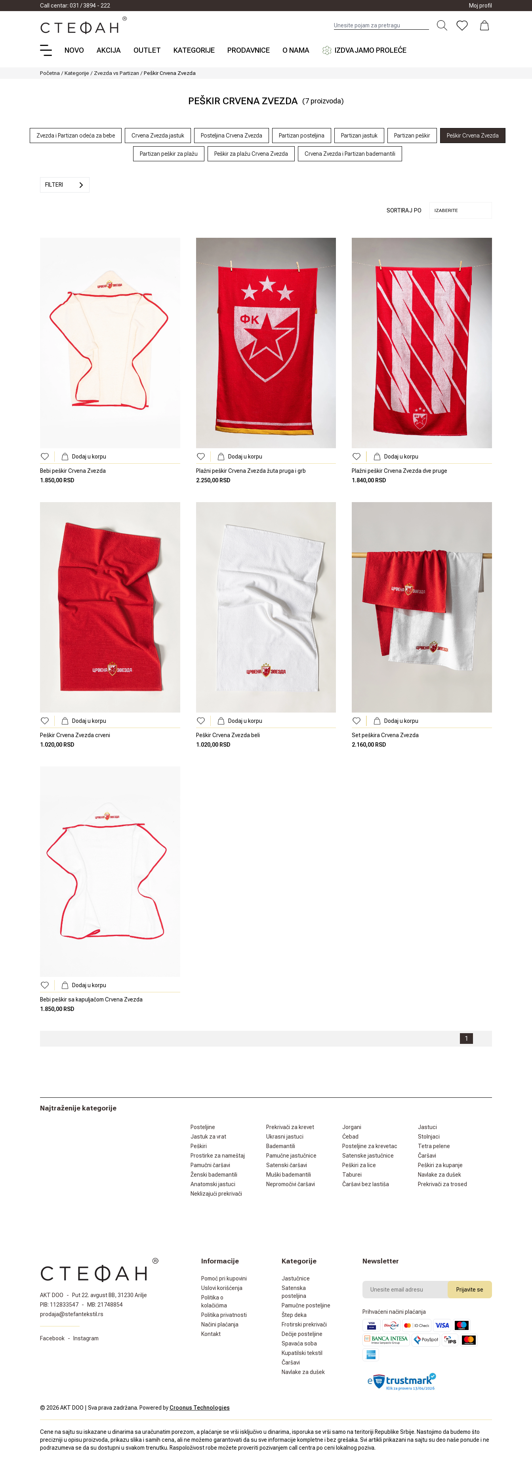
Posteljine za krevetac (369, 1146)
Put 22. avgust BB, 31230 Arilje (109, 1295)
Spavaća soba (299, 1343)
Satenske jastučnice (368, 1155)
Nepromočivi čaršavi (290, 1184)
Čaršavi (427, 1155)
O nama (295, 50)
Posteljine (203, 1127)
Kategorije (194, 50)
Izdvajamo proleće (364, 50)
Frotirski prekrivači (304, 1324)
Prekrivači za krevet (290, 1127)
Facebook (52, 1338)
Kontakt (211, 1334)
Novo (74, 50)
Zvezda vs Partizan (116, 73)
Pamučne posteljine (306, 1305)
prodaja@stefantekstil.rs (71, 1314)
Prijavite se (469, 1289)
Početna (50, 73)
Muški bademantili (288, 1174)
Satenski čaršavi (286, 1165)
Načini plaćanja (219, 1324)
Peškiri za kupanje (440, 1165)
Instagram (86, 1338)
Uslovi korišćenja (221, 1288)
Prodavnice (248, 50)
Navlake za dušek (439, 1174)
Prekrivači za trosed (442, 1184)
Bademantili (280, 1146)
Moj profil (480, 5)
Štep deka (294, 1315)
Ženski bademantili (214, 1174)
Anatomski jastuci (213, 1184)
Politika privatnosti (224, 1315)
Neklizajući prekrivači (216, 1193)
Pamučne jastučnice (291, 1155)
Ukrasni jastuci (284, 1136)
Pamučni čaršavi (210, 1165)
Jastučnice (296, 1278)
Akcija (109, 50)
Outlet (147, 50)
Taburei (352, 1174)
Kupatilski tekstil (302, 1353)
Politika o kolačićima (214, 1301)
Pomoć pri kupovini (224, 1278)
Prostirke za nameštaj (218, 1155)
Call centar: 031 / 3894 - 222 (75, 5)
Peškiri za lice (359, 1165)
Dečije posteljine (302, 1334)
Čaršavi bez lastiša (365, 1184)
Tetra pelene (434, 1146)
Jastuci (427, 1127)
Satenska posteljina (294, 1292)
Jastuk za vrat (208, 1136)
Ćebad (350, 1136)
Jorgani (351, 1127)
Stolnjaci (429, 1136)
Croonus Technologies (200, 1407)
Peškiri (199, 1146)
